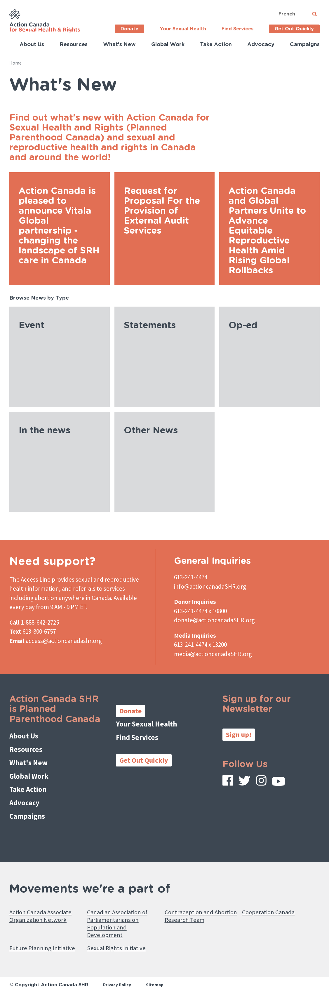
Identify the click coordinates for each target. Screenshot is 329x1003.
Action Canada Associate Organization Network (45, 907)
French (286, 14)
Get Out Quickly (294, 29)
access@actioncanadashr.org (64, 641)
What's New (119, 44)
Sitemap (156, 990)
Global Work (167, 44)
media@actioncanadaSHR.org (213, 654)
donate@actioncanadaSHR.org (214, 620)
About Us (32, 44)
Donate (129, 29)
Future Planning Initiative (32, 949)
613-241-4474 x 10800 (200, 611)
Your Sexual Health (183, 29)
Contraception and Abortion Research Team (200, 907)
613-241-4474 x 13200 (200, 645)
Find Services (237, 29)
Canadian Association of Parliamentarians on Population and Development (122, 916)
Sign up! (238, 734)
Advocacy (260, 44)
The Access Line (30, 579)
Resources (74, 44)
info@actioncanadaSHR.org (210, 586)
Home (15, 63)
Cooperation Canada (272, 902)
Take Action (216, 44)
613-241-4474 (190, 577)
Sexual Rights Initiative (120, 944)
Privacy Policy (118, 990)
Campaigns (305, 44)
